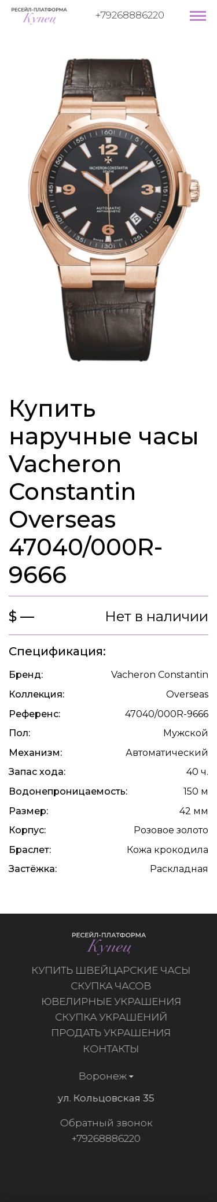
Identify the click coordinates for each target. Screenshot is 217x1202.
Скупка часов (114, 986)
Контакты (114, 1049)
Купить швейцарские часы (114, 970)
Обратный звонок (102, 1123)
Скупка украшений (114, 1017)
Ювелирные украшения (115, 1001)
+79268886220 (129, 15)
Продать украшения (114, 1032)
